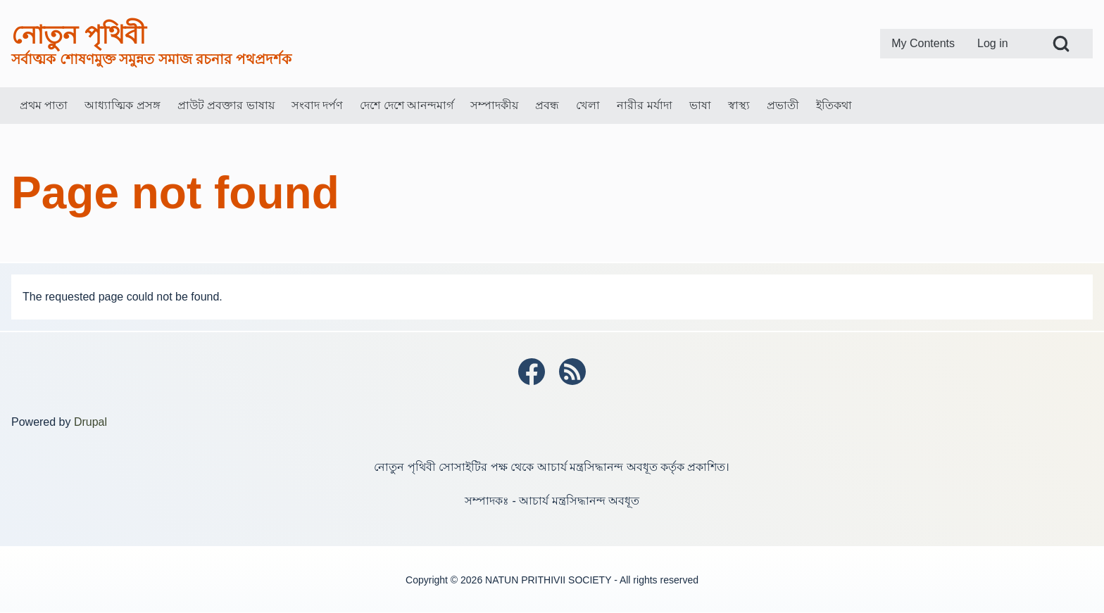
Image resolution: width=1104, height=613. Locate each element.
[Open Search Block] (1061, 43)
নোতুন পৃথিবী (78, 34)
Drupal (90, 422)
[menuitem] (923, 43)
